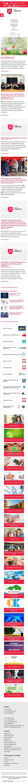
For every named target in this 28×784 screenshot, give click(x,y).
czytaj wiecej (5, 71)
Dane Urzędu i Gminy (10, 742)
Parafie (6, 761)
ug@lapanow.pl (14, 29)
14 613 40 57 (14, 26)
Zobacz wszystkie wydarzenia (10, 321)
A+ (21, 3)
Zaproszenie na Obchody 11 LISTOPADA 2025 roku (16, 313)
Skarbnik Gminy (8, 737)
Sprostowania (8, 746)
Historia (6, 758)
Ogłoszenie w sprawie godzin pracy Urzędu (14, 138)
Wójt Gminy (7, 733)
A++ (23, 3)
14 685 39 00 (10, 720)
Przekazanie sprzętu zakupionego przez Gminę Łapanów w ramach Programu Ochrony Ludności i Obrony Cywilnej (13, 180)
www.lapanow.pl (9, 723)
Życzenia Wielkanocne (7, 57)
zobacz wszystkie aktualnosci (10, 287)
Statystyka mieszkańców (11, 763)
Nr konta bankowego (10, 744)
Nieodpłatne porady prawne (12, 748)
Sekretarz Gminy (9, 735)
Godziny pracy (8, 741)
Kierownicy (7, 739)
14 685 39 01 (14, 25)
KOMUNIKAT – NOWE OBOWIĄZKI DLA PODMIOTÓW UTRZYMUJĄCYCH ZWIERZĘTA (13, 264)
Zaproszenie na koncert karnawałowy (15, 294)
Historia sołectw (9, 760)
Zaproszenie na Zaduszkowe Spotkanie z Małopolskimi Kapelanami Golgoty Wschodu (17, 307)
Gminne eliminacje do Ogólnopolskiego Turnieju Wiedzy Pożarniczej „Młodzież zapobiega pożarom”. (12, 95)
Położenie (7, 765)
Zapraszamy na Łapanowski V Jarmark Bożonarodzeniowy (16, 300)
